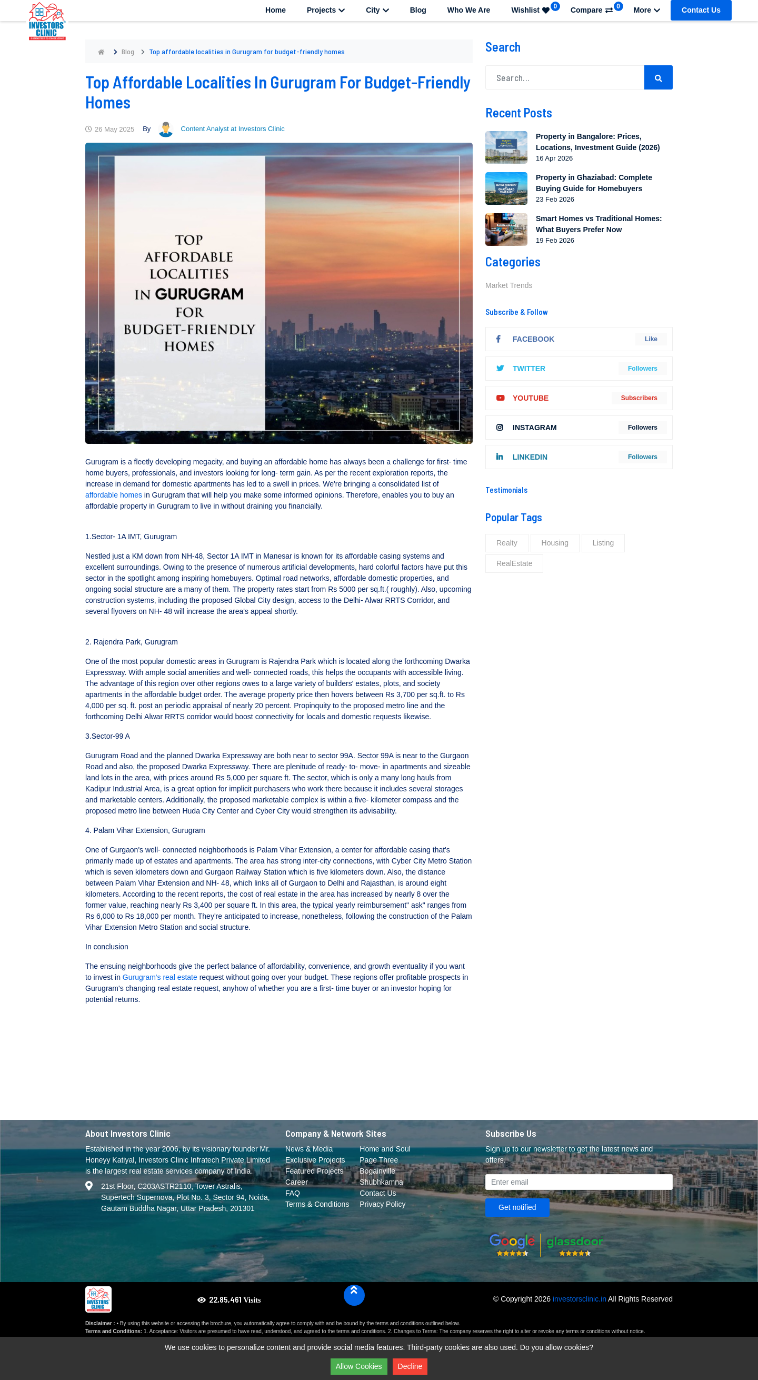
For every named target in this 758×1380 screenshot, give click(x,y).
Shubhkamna (381, 1182)
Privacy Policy (382, 1204)
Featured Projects (314, 1171)
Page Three (379, 1160)
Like (651, 339)
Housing (555, 543)
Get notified (517, 1207)
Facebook (525, 339)
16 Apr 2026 (554, 158)
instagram (526, 427)
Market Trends (508, 285)
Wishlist (535, 8)
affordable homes (114, 495)
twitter (520, 368)
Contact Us (701, 10)
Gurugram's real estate (160, 977)
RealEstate (514, 563)
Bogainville (377, 1171)
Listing (603, 543)
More (647, 10)
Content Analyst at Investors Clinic (221, 129)
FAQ (292, 1193)
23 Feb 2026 (555, 199)
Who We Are (469, 10)
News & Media (309, 1149)
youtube (522, 398)
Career (296, 1182)
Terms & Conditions (317, 1204)
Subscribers (639, 398)
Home (275, 10)
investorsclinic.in (579, 1299)
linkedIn (521, 457)
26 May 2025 (109, 129)
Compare (597, 8)
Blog (418, 10)
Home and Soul (385, 1149)
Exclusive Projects (315, 1160)
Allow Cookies (359, 1366)
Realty (506, 543)
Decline (410, 1366)
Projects (326, 10)
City (377, 10)
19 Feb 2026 (555, 240)
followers (642, 368)
